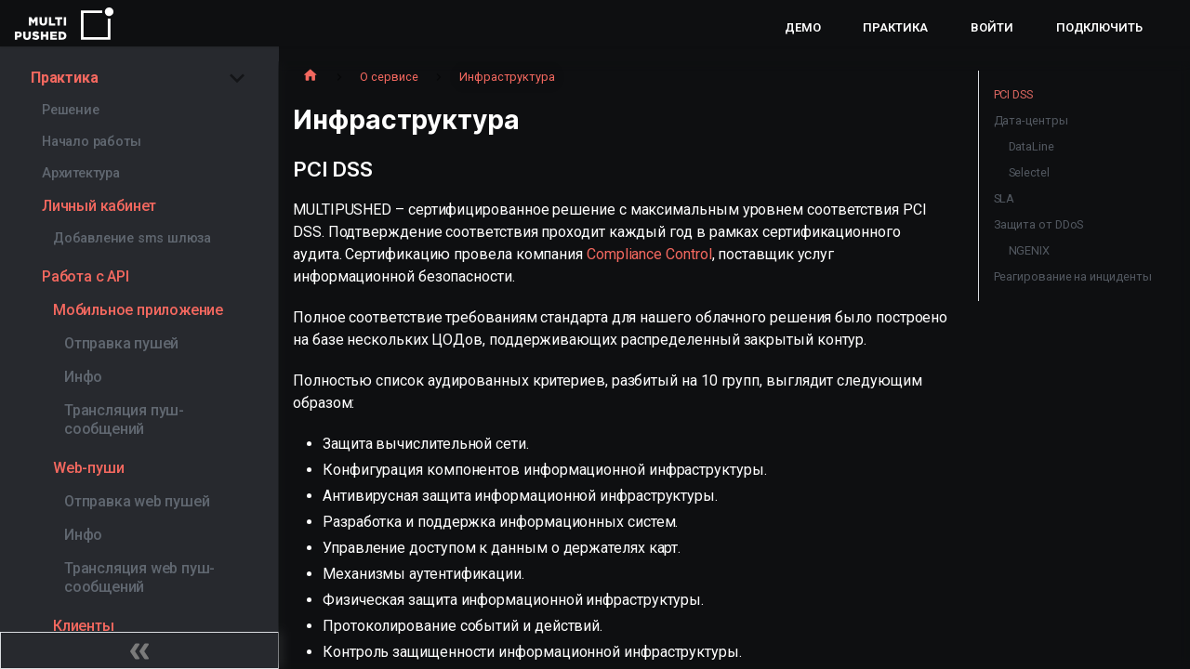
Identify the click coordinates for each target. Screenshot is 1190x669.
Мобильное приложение (138, 310)
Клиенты (83, 626)
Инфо (83, 377)
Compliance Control (649, 254)
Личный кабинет (99, 206)
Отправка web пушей (136, 501)
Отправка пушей (121, 343)
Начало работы (91, 142)
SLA (1004, 198)
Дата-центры (1031, 120)
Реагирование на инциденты (1073, 276)
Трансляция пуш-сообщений (124, 419)
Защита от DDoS (1039, 224)
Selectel (1029, 172)
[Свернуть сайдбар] (139, 650)
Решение (70, 110)
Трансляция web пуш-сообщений (139, 577)
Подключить (1099, 27)
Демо (803, 27)
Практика (895, 27)
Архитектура (81, 173)
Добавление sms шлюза (132, 238)
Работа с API (85, 276)
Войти (992, 27)
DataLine (1031, 146)
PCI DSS (1013, 94)
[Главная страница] (310, 77)
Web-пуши (88, 468)
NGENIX (1030, 250)
